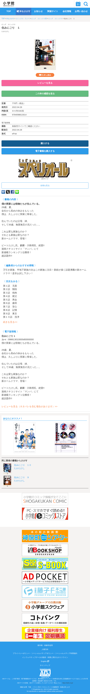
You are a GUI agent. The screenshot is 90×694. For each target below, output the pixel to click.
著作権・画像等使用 (45, 645)
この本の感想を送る (45, 93)
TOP (3, 18)
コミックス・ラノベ (23, 18)
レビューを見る (45, 83)
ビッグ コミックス (55, 18)
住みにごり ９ (21, 477)
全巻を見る (45, 185)
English (45, 661)
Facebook (12, 192)
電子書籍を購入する (45, 151)
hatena (3, 192)
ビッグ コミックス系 (39, 18)
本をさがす (10, 18)
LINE (17, 192)
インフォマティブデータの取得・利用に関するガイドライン (45, 657)
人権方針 (45, 649)
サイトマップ (45, 665)
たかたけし (5, 31)
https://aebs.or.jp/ (67, 683)
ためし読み (45, 75)
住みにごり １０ (22, 465)
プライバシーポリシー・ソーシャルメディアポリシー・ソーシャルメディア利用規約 (45, 653)
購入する (45, 143)
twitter (8, 192)
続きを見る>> (10, 322)
